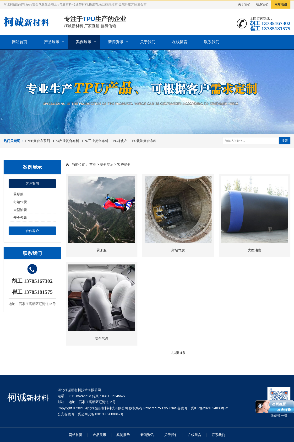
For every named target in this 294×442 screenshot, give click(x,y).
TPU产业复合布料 (65, 141)
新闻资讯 (115, 42)
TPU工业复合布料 (95, 141)
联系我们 (262, 4)
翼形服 (18, 194)
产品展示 (51, 42)
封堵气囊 (20, 202)
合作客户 (32, 231)
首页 (92, 164)
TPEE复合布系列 (37, 141)
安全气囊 (20, 218)
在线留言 (179, 42)
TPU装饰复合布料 (143, 141)
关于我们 (244, 4)
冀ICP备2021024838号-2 (209, 408)
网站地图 (280, 4)
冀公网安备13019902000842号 (101, 414)
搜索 (285, 140)
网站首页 (19, 42)
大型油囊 (20, 210)
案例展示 (83, 42)
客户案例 (32, 183)
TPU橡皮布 (119, 141)
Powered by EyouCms (159, 408)
